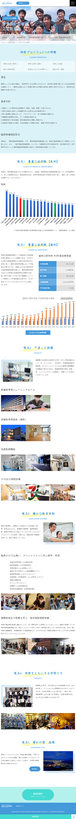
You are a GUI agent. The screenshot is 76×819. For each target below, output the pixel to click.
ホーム (3, 42)
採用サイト (23, 3)
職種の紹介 (12, 42)
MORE (34, 769)
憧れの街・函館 (58, 69)
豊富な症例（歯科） (35, 64)
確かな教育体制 (8, 69)
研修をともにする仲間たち (37, 69)
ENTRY (38, 795)
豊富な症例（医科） (10, 64)
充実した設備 (57, 64)
